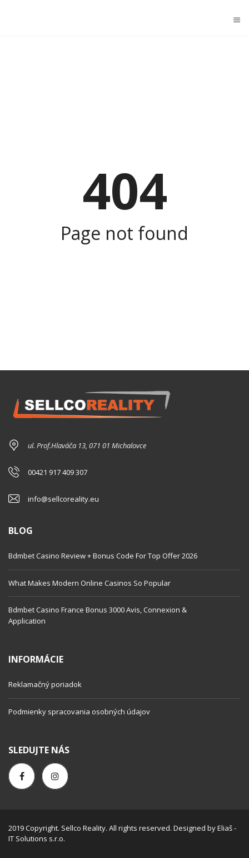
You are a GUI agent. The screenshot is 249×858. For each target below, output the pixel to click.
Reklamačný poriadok (45, 684)
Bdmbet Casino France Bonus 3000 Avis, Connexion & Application (97, 615)
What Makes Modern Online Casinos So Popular (89, 583)
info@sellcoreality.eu (63, 499)
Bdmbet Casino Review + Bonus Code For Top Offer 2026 (102, 556)
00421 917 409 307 (57, 472)
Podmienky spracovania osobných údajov (79, 712)
